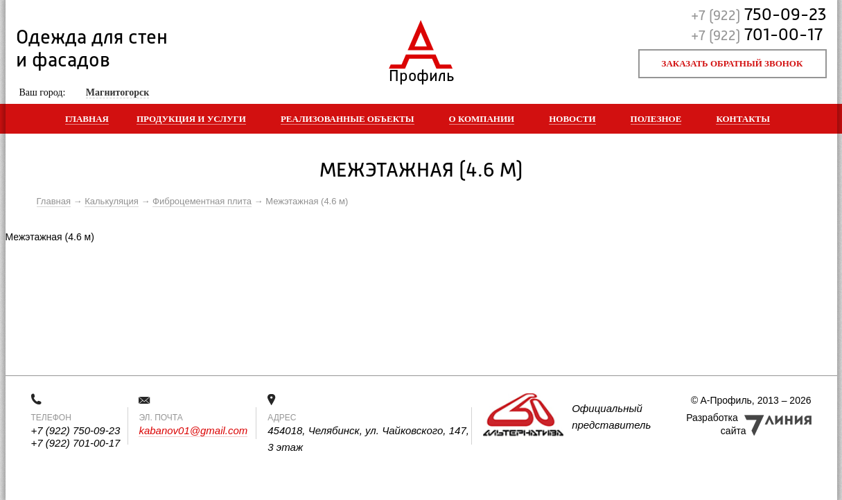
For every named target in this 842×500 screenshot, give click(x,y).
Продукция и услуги (191, 119)
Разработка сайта (716, 424)
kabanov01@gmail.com (193, 430)
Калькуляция (112, 201)
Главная (87, 119)
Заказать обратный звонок (732, 63)
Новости (572, 119)
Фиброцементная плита (202, 201)
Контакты (743, 119)
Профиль (421, 73)
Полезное (656, 119)
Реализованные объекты (347, 119)
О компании (482, 119)
